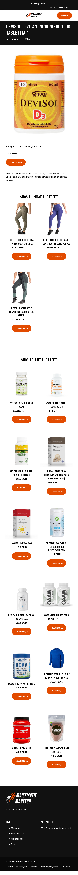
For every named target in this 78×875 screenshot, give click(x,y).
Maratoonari (17, 838)
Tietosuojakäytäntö (48, 866)
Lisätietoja (16, 162)
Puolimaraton (17, 833)
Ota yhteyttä (21, 866)
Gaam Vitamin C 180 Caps (56, 615)
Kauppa (64, 15)
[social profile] (48, 3)
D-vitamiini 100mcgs (21, 543)
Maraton (15, 828)
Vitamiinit (30, 39)
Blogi (13, 844)
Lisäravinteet (15, 39)
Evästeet (33, 866)
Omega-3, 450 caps (21, 748)
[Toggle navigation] (9, 15)
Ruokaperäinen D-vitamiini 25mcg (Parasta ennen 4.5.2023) (56, 475)
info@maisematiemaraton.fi (59, 7)
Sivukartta (65, 866)
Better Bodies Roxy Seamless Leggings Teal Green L (21, 312)
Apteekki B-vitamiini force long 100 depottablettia (56, 547)
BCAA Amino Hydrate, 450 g (21, 683)
